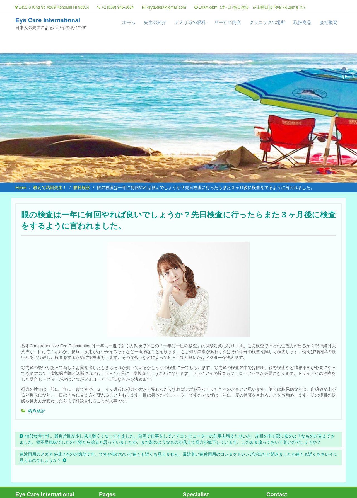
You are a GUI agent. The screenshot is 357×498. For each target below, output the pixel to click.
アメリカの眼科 (190, 22)
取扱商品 (302, 22)
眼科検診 (36, 411)
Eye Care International (47, 20)
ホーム (129, 22)
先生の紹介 (155, 22)
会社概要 (328, 22)
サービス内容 (227, 22)
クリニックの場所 (267, 22)
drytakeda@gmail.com (166, 7)
